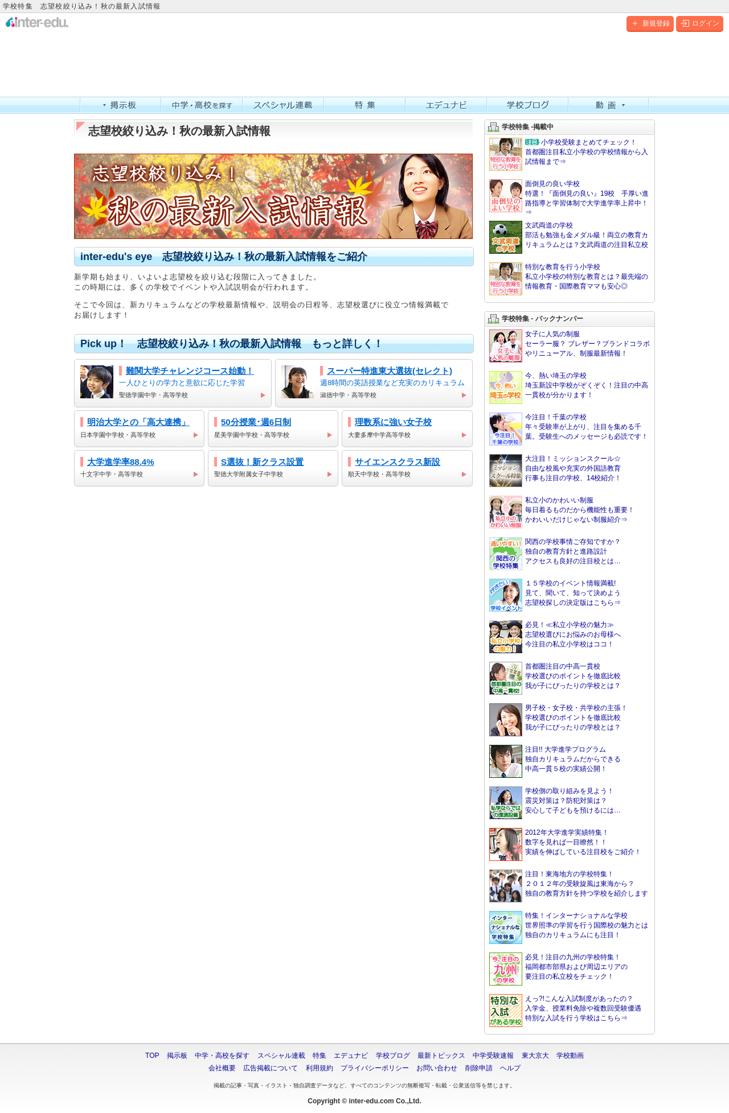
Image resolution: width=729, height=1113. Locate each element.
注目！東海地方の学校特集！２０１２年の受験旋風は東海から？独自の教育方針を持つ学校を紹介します (568, 885)
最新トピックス (441, 1056)
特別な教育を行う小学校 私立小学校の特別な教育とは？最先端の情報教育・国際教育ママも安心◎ (568, 278)
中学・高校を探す (202, 105)
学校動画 (570, 1056)
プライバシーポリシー (375, 1068)
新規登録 (650, 23)
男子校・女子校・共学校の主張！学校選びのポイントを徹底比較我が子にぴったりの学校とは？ (558, 719)
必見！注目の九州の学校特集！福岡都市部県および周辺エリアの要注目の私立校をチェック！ (558, 969)
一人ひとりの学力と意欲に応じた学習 (172, 383)
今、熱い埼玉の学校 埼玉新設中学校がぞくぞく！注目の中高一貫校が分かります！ (568, 387)
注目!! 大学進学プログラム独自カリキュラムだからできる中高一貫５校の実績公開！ (555, 761)
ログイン (699, 23)
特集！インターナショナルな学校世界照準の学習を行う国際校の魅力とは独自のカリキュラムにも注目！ (568, 927)
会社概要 (222, 1068)
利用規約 (319, 1068)
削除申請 (479, 1068)
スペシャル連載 (283, 105)
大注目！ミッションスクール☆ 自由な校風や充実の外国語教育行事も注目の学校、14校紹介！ (555, 470)
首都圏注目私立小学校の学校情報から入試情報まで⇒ (568, 154)
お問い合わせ (436, 1068)
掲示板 (120, 105)
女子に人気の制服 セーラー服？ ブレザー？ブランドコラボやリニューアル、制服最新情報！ (569, 345)
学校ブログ (527, 105)
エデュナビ (446, 105)
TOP (152, 1056)
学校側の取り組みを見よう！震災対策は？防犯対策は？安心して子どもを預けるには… (555, 802)
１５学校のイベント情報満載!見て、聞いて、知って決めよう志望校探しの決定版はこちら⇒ (555, 595)
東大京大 (535, 1056)
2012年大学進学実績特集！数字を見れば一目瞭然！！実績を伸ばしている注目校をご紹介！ (565, 844)
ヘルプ (510, 1068)
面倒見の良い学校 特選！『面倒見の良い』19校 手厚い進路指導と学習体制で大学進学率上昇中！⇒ (569, 197)
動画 (609, 105)
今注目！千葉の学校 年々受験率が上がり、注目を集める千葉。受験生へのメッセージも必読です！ (568, 429)
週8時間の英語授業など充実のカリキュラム (373, 383)
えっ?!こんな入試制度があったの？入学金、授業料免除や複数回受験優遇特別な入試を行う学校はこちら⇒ (565, 1010)
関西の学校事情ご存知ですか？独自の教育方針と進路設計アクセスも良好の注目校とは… (555, 553)
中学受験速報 (493, 1056)
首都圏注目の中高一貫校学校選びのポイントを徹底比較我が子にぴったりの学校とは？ (555, 678)
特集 (365, 105)
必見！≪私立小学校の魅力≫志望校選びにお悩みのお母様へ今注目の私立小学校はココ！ (555, 636)
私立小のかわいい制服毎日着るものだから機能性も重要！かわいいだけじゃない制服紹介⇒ (561, 512)
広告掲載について (270, 1068)
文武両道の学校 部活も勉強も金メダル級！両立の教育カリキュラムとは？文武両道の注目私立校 (568, 237)
